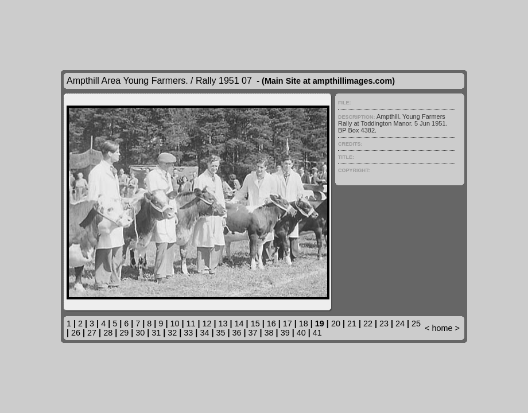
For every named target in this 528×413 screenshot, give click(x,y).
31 (156, 332)
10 (174, 323)
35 (220, 332)
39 (285, 332)
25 (416, 323)
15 (255, 323)
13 (223, 323)
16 (271, 323)
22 (367, 323)
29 (124, 332)
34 (204, 332)
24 (400, 323)
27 (91, 332)
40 (301, 332)
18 (303, 323)
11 (190, 323)
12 (207, 323)
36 (237, 332)
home (442, 328)
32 (172, 332)
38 (269, 332)
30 (140, 332)
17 (287, 323)
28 (107, 332)
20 (335, 323)
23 (384, 323)
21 (351, 323)
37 (253, 332)
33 (188, 332)
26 (75, 332)
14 (239, 323)
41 (317, 332)
